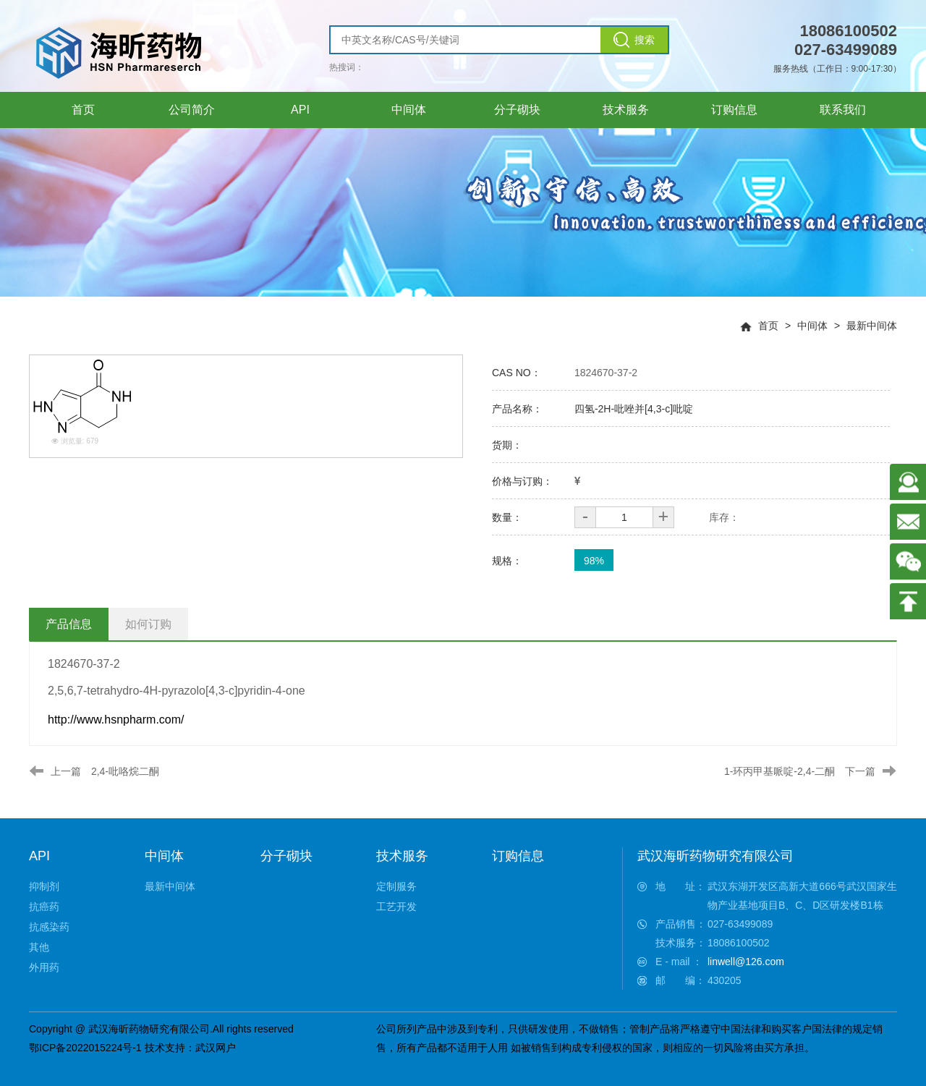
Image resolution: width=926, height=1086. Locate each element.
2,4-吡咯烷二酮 (125, 771)
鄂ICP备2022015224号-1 (85, 1047)
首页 (768, 325)
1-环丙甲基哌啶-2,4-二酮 (779, 771)
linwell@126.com (746, 961)
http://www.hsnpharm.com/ (116, 719)
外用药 (44, 967)
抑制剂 (44, 886)
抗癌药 (44, 906)
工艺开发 (396, 906)
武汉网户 (215, 1047)
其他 (39, 947)
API (39, 856)
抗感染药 (49, 927)
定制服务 (396, 886)
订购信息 (518, 856)
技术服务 (402, 856)
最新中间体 (871, 325)
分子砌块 (286, 856)
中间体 (812, 325)
